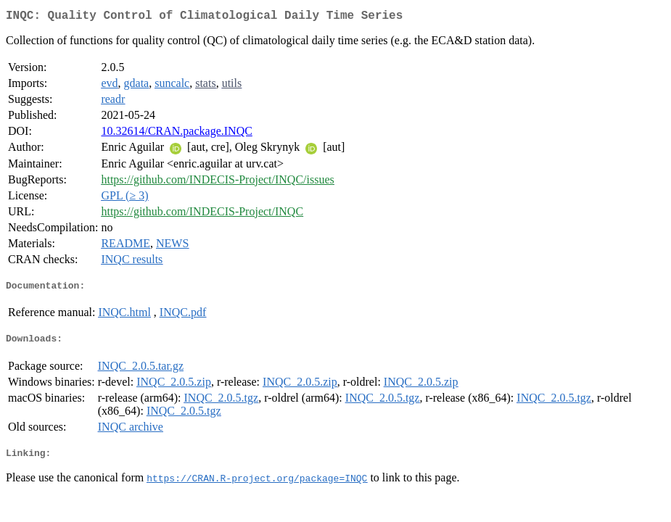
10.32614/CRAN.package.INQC (176, 134)
